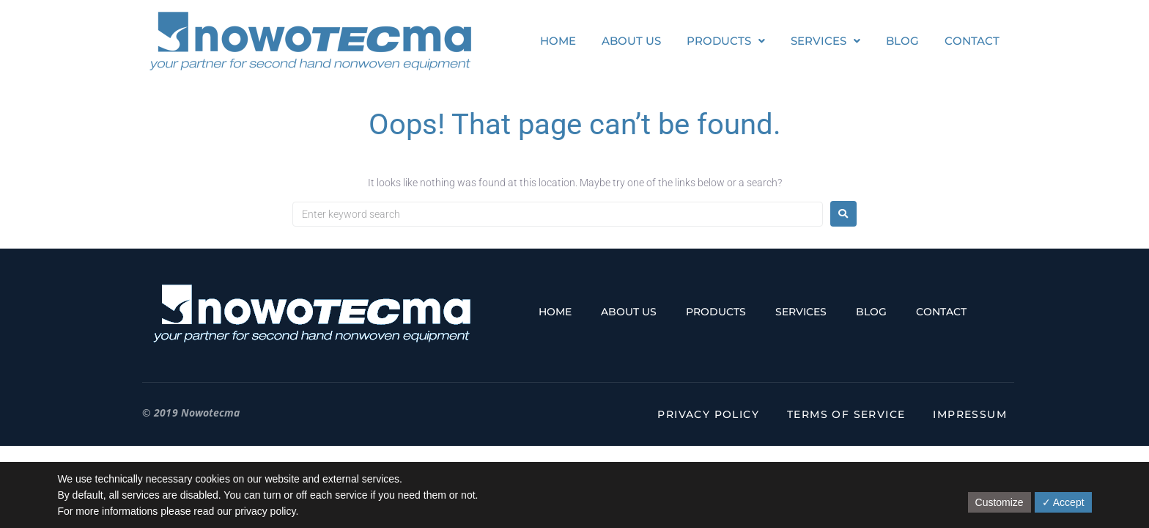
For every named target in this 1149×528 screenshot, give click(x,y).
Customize (999, 502)
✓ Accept (1063, 502)
